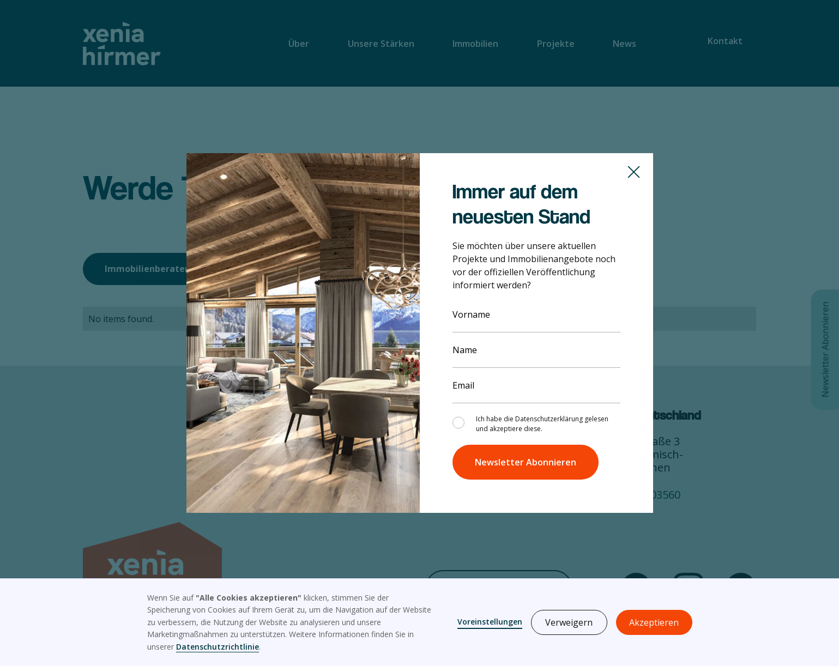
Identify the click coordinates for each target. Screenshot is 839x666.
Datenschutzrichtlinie (217, 646)
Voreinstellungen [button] (489, 621)
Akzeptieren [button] (654, 622)
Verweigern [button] (569, 622)
